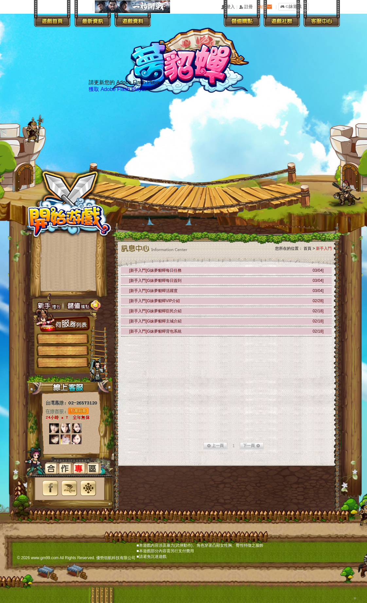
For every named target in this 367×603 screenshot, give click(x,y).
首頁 (307, 248)
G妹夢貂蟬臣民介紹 (164, 311)
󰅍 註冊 (246, 7)
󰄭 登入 (228, 7)
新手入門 (324, 248)
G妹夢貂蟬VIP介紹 (163, 301)
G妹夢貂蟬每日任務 (164, 270)
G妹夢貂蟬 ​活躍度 (162, 290)
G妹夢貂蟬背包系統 (164, 331)
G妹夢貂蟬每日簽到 (164, 280)
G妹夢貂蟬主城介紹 (164, 321)
